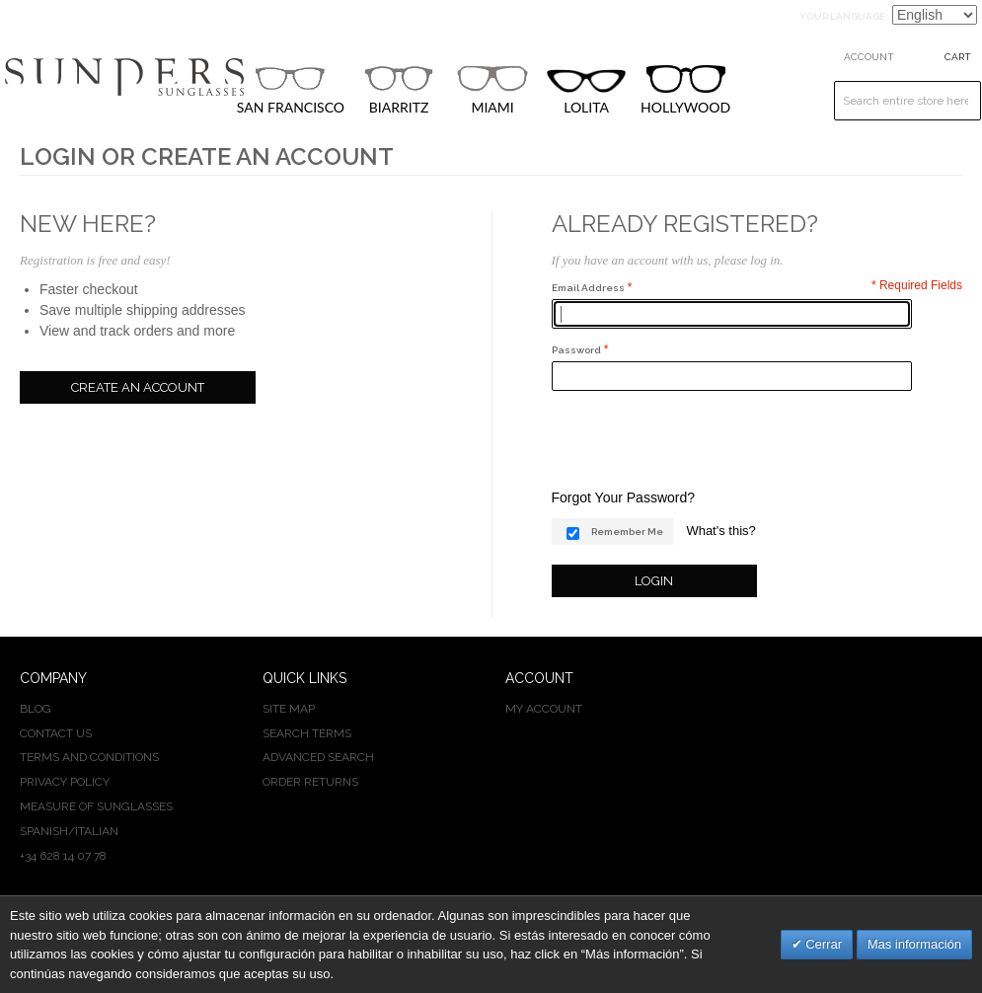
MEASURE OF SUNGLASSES (96, 806)
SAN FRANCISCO (290, 89)
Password (576, 349)
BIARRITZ (398, 89)
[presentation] (702, 439)
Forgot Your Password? (624, 497)
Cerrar (822, 944)
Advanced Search (318, 757)
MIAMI (492, 89)
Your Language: (843, 16)
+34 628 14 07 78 (63, 856)
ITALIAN (96, 831)
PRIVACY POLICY (65, 782)
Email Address (588, 287)
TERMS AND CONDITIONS (89, 757)
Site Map (289, 709)
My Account (543, 709)
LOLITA (586, 92)
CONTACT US (56, 733)
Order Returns (310, 782)
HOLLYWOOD (685, 90)
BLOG (35, 709)
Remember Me (627, 531)
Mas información (914, 944)
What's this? (720, 530)
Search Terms (307, 733)
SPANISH (44, 831)
